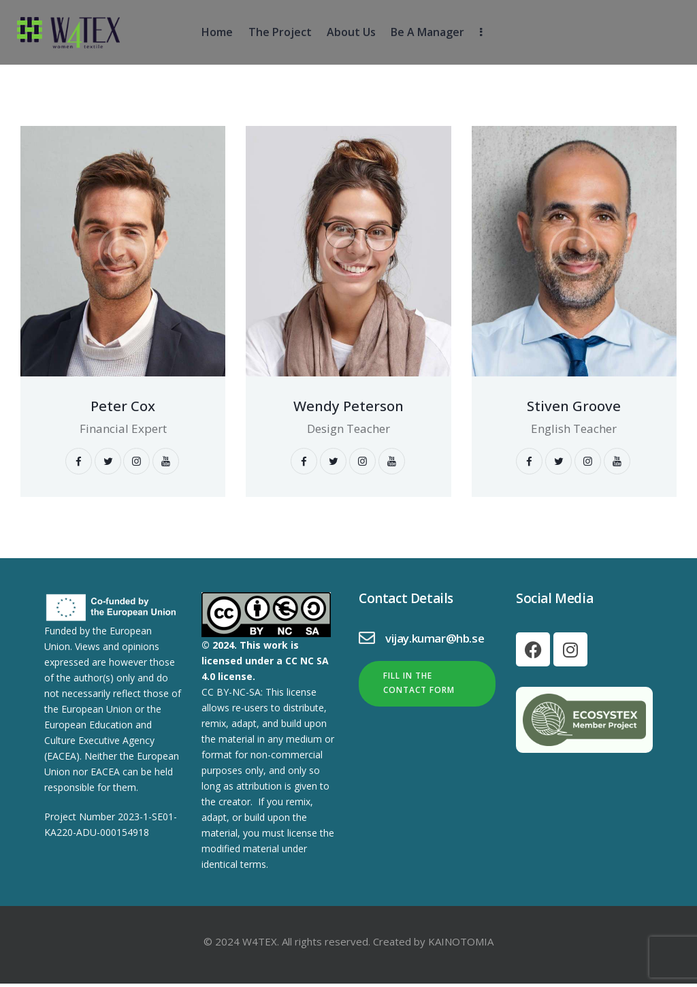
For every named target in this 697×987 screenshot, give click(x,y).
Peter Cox (123, 406)
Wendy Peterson (348, 406)
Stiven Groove (574, 406)
